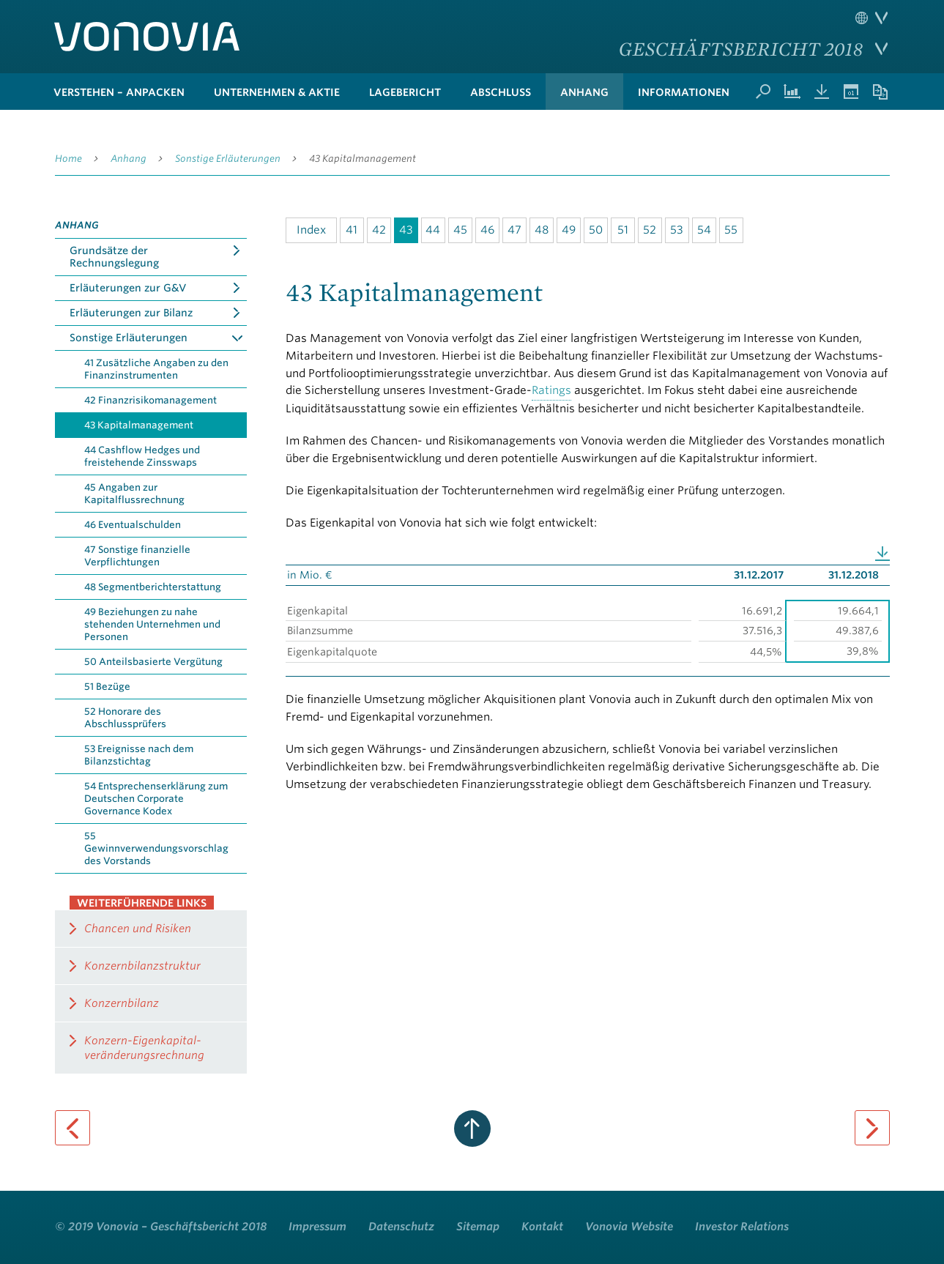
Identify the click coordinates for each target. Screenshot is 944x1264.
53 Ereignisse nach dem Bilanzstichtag (138, 755)
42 (379, 230)
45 (460, 230)
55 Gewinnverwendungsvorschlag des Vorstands (156, 848)
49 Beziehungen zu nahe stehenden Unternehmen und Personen (152, 624)
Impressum (317, 1226)
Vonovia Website (629, 1226)
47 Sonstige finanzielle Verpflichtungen (137, 556)
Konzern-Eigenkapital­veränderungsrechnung (144, 1048)
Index (311, 230)
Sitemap (477, 1226)
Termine (851, 91)
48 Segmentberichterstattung (152, 586)
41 (351, 230)
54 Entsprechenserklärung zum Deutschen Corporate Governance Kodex (156, 799)
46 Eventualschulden (132, 524)
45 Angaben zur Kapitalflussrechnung (134, 493)
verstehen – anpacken (119, 92)
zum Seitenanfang (472, 1128)
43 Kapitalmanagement (362, 158)
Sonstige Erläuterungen (227, 158)
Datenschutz (401, 1226)
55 (730, 230)
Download (882, 553)
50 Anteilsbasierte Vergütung (153, 661)
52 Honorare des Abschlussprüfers (125, 717)
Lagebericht (405, 92)
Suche (763, 91)
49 (569, 230)
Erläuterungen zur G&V (128, 288)
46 (487, 230)
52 (649, 230)
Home (68, 158)
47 (514, 230)
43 (406, 230)
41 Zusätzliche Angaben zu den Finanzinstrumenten (156, 369)
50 (596, 230)
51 (622, 230)
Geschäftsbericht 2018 (741, 48)
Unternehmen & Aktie (277, 92)
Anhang (584, 92)
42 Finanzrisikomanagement (150, 400)
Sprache (872, 18)
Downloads (821, 91)
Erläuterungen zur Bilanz (131, 313)
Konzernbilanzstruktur (142, 966)
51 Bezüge (107, 686)
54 (704, 230)
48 (542, 230)
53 (676, 230)
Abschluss (500, 92)
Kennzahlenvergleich (792, 91)
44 (432, 230)
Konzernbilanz (121, 1003)
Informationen (683, 92)
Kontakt (542, 1226)
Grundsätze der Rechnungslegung (114, 257)
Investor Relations (742, 1226)
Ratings (551, 390)
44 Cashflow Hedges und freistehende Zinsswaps (142, 456)
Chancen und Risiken (137, 928)
